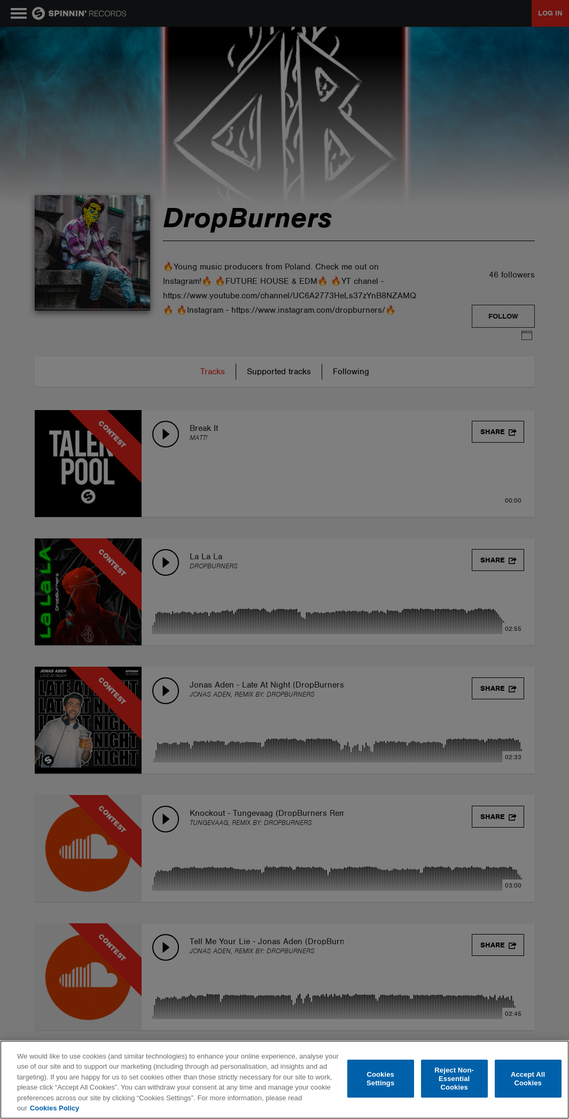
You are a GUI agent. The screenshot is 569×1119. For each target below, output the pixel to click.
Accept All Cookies (528, 1078)
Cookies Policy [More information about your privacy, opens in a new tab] (54, 1108)
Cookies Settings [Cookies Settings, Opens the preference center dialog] (380, 1078)
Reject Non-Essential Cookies (454, 1079)
